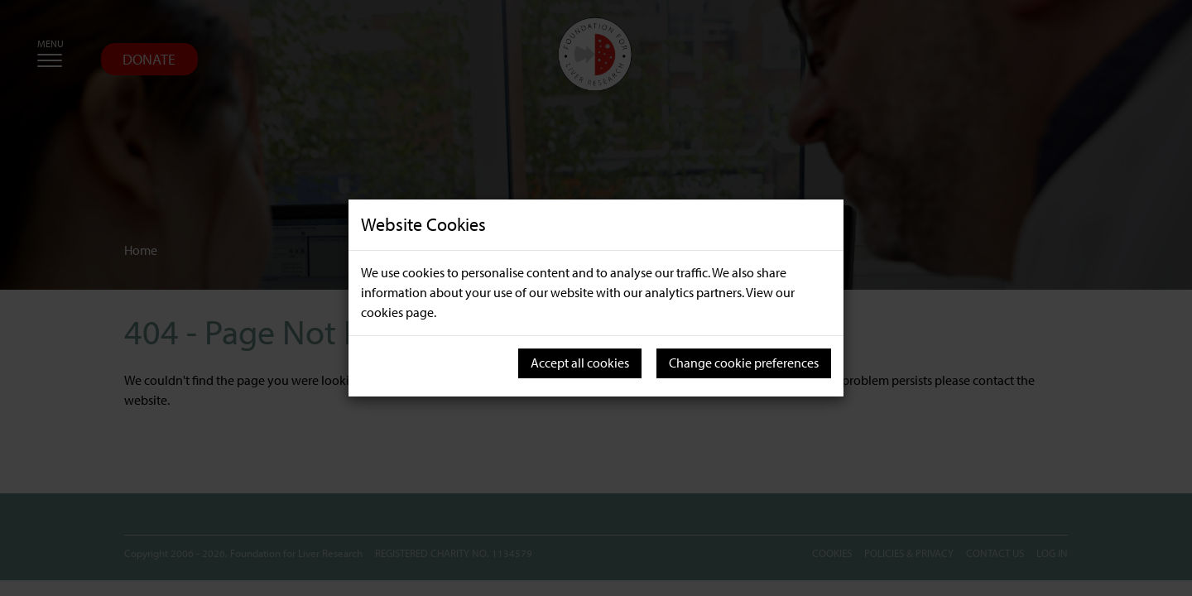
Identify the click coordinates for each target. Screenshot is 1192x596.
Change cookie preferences (744, 363)
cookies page (397, 312)
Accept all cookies (580, 363)
